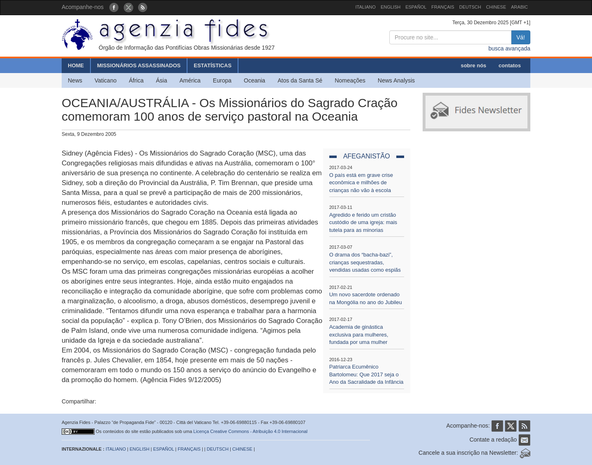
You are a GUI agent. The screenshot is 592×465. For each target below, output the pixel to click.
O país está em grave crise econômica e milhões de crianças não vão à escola (361, 182)
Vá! (520, 37)
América (190, 80)
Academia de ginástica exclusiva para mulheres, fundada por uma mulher (358, 334)
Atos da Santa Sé (300, 80)
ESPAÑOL (415, 7)
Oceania (254, 80)
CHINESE (496, 7)
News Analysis (396, 80)
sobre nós (473, 65)
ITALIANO (366, 7)
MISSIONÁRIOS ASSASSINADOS (138, 65)
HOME (76, 65)
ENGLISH (390, 7)
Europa (222, 80)
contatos (510, 65)
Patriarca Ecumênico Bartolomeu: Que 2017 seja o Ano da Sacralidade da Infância (366, 374)
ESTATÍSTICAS (212, 65)
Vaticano (105, 80)
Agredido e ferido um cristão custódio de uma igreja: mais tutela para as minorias (363, 222)
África (136, 80)
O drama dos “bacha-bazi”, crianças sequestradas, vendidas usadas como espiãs (365, 262)
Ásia (161, 80)
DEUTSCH (470, 7)
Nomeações (350, 80)
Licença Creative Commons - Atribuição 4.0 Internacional (250, 431)
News (75, 80)
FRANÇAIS (442, 7)
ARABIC (519, 7)
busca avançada (509, 48)
